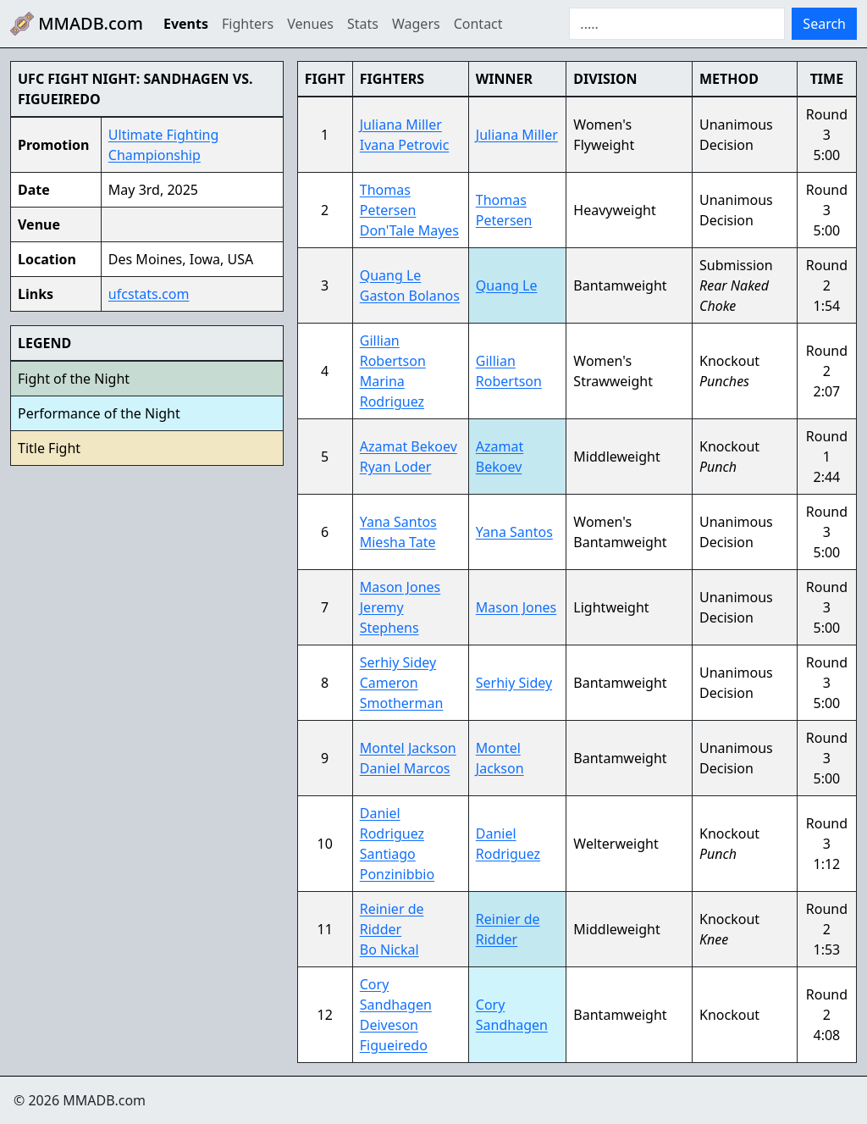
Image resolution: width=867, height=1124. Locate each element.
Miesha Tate (398, 542)
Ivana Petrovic (405, 145)
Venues (310, 23)
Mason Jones (400, 587)
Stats (362, 23)
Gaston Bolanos (410, 295)
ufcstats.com (149, 294)
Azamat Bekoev (408, 446)
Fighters (247, 23)
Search (824, 23)
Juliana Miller (401, 124)
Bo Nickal (389, 949)
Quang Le (391, 275)
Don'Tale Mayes (409, 230)
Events (185, 23)
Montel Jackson (408, 748)
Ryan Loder (396, 466)
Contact (478, 23)
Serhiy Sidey (398, 662)
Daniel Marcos (405, 768)
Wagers (416, 23)
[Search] (677, 24)
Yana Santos (398, 521)
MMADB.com (76, 24)
